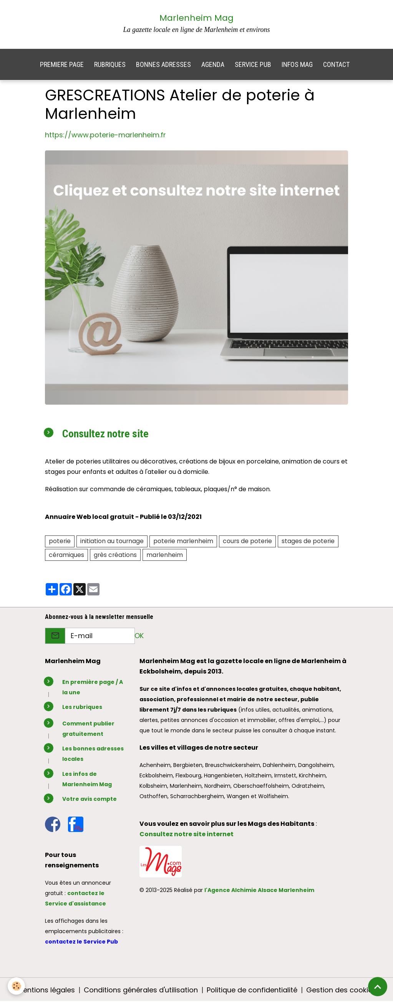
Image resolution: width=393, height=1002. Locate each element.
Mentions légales (46, 990)
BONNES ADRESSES (163, 64)
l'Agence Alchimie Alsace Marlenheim (259, 890)
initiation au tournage (112, 541)
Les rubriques (82, 707)
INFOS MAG (297, 64)
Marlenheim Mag (196, 18)
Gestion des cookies (341, 990)
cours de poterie (247, 541)
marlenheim (164, 554)
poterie (60, 541)
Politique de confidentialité (252, 990)
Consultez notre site (105, 433)
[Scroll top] (377, 986)
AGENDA (212, 64)
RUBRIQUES (110, 64)
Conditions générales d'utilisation (141, 990)
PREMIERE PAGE (62, 64)
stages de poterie (308, 541)
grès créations (115, 554)
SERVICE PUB (253, 64)
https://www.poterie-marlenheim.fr (105, 135)
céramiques (66, 554)
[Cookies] (16, 986)
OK (139, 635)
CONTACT (336, 64)
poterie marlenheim (183, 541)
